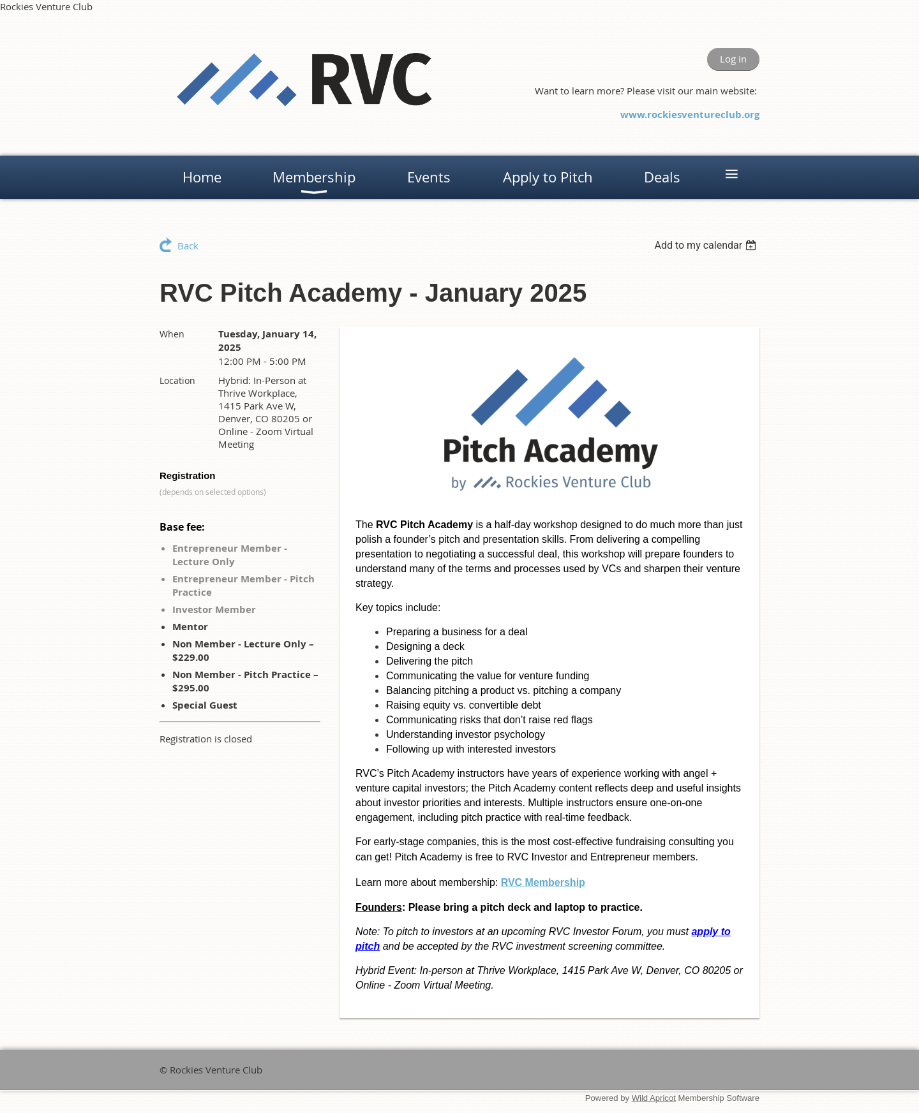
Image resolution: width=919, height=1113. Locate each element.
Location (177, 380)
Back (187, 245)
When (172, 334)
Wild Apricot (654, 1098)
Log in (733, 58)
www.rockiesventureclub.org (689, 114)
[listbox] (706, 245)
